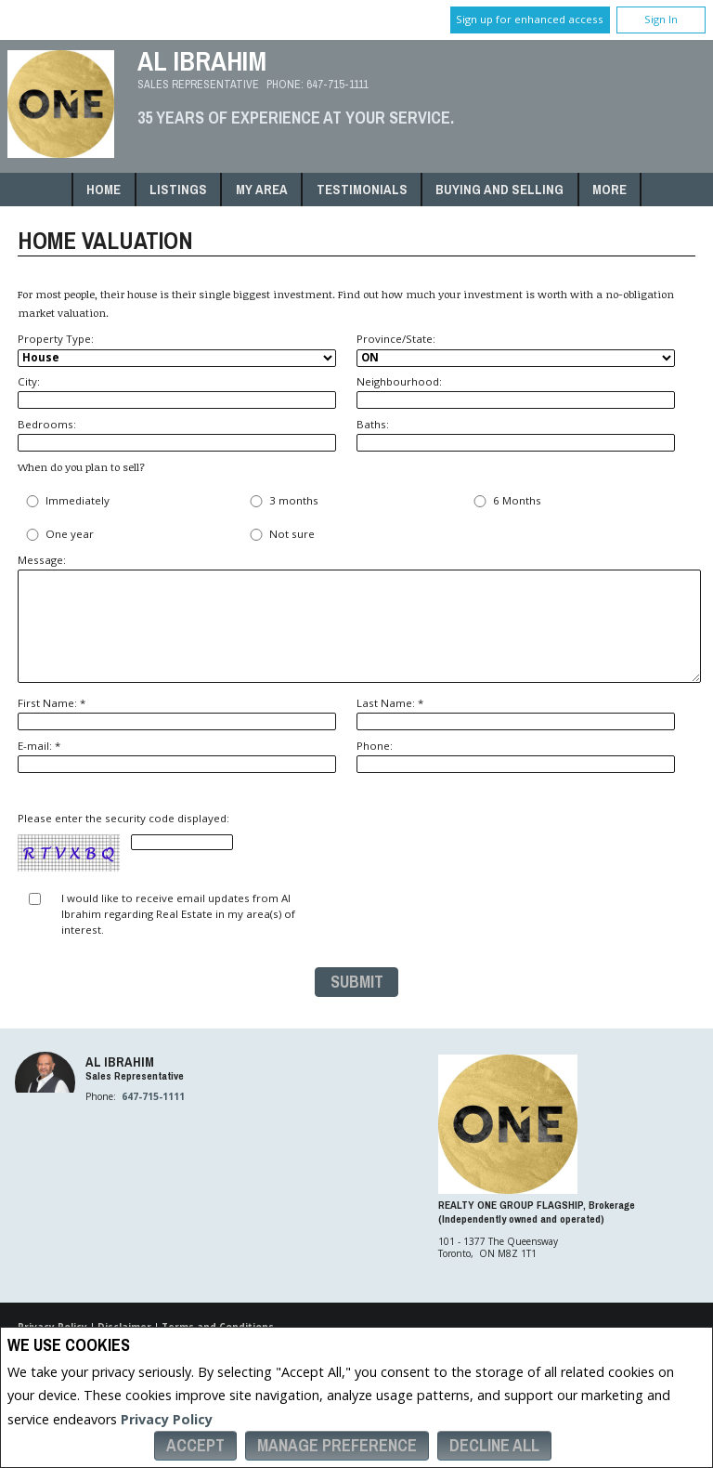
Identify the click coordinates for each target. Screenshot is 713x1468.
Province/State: (515, 349)
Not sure (280, 535)
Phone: (515, 756)
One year (58, 535)
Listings (178, 189)
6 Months (505, 501)
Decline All (494, 1445)
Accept (195, 1445)
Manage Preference (337, 1445)
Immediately (66, 501)
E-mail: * (177, 756)
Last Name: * (515, 713)
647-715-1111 (337, 84)
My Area (262, 189)
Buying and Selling (499, 189)
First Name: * (177, 713)
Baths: (515, 434)
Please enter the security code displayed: (125, 842)
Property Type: (177, 349)
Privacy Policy (167, 1419)
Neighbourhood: (515, 391)
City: (177, 391)
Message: (356, 617)
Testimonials (362, 189)
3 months (282, 501)
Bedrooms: (177, 434)
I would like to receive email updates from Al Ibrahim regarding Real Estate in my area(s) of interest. (178, 914)
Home (103, 189)
